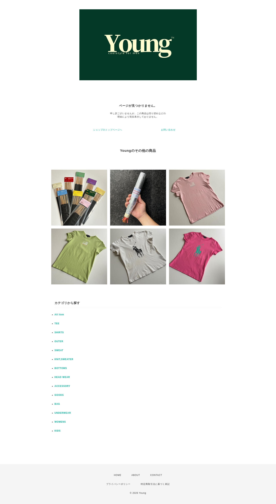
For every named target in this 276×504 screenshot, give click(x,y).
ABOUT (135, 475)
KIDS (58, 430)
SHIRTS (59, 332)
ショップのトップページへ (107, 130)
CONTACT (156, 475)
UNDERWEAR (63, 413)
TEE (57, 323)
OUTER (59, 341)
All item (59, 314)
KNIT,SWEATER (64, 359)
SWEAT (59, 350)
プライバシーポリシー (118, 484)
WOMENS (60, 422)
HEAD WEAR (62, 377)
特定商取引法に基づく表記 (155, 484)
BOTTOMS (61, 368)
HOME (117, 475)
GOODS (59, 395)
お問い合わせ (168, 130)
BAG (57, 404)
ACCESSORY (62, 386)
